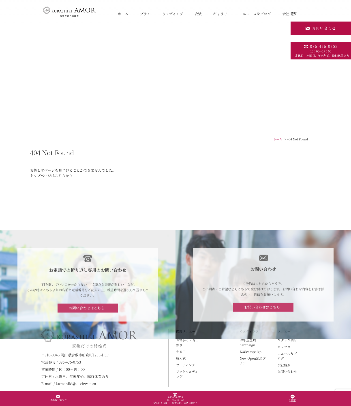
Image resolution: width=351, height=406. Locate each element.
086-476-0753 (320, 51)
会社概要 (289, 13)
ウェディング (172, 13)
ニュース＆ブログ (256, 13)
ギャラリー (222, 13)
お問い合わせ (321, 28)
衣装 (198, 13)
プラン (145, 13)
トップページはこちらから (51, 175)
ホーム (123, 13)
